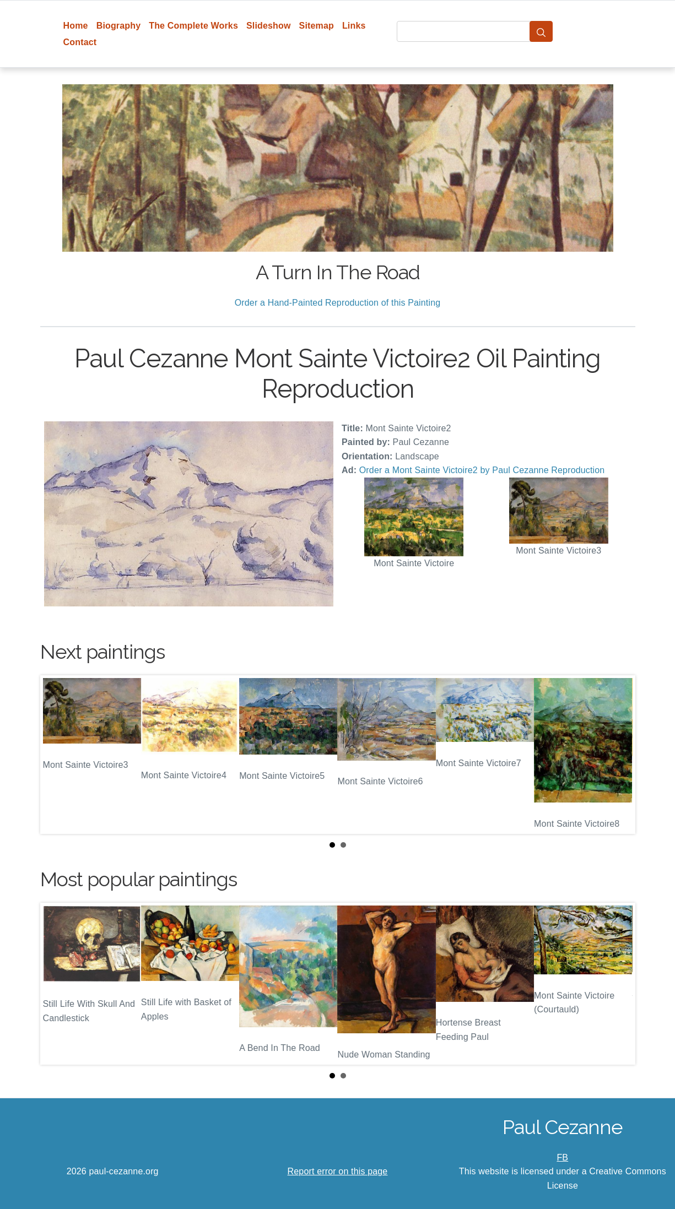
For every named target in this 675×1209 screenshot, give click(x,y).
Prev (57, 754)
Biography (118, 25)
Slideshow (268, 25)
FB (562, 1157)
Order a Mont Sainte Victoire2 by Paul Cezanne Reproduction (482, 470)
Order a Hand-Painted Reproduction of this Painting (338, 302)
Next (618, 754)
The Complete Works (193, 25)
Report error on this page (338, 1171)
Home (75, 25)
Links (354, 25)
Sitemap (316, 25)
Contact (80, 42)
